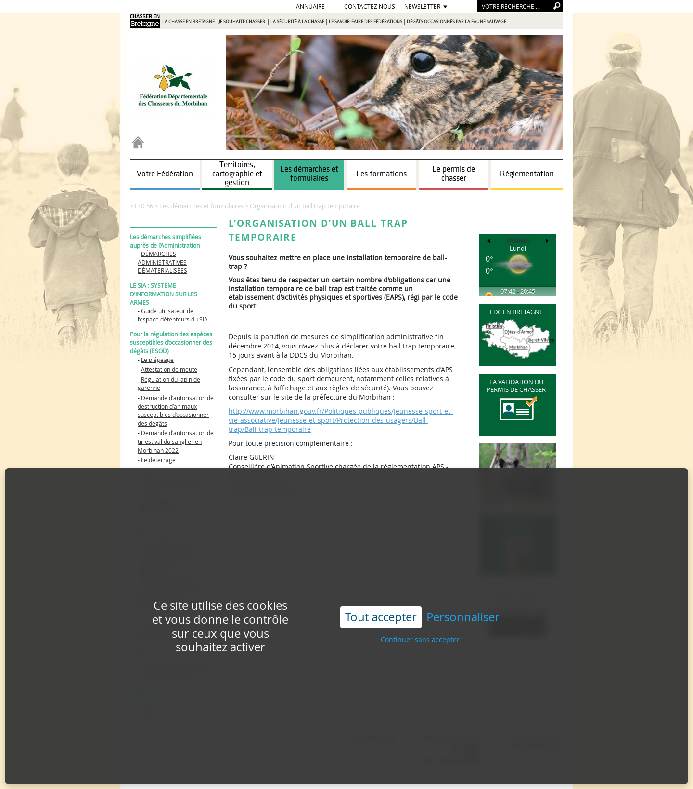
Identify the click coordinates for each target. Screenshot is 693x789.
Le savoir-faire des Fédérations (365, 22)
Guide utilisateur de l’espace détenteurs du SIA (173, 315)
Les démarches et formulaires (309, 174)
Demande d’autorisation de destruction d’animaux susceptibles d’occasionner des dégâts (176, 410)
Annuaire (310, 6)
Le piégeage (157, 359)
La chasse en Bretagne (188, 22)
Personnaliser (463, 593)
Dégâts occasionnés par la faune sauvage (456, 22)
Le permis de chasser (453, 174)
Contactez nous (369, 6)
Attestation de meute (169, 369)
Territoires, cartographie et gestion (237, 173)
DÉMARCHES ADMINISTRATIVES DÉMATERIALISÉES (162, 262)
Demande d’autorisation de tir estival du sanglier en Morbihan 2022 (176, 441)
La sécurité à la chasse (297, 22)
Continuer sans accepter (420, 614)
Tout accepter (381, 592)
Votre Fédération (165, 174)
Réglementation (527, 174)
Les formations (381, 174)
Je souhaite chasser (242, 22)
